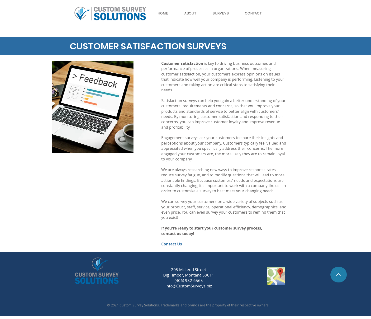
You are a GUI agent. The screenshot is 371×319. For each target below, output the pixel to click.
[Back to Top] (338, 274)
